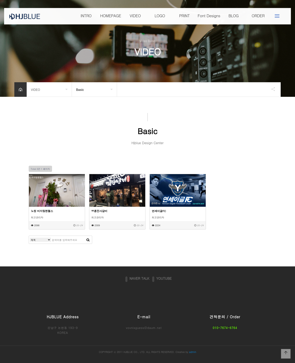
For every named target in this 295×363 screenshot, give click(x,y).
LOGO (159, 16)
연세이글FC (159, 211)
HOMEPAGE (110, 16)
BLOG (233, 16)
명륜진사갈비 (99, 211)
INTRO (86, 16)
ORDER (258, 16)
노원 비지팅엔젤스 (42, 211)
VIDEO (135, 16)
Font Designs (209, 16)
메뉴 (277, 16)
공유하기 (271, 89)
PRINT (184, 16)
